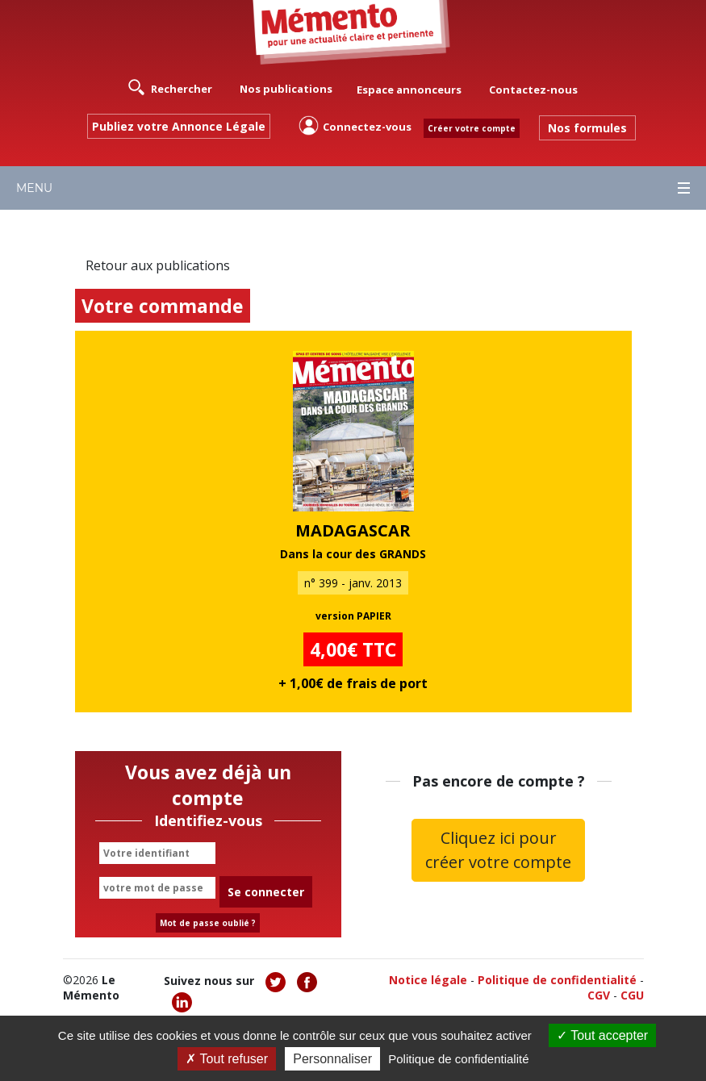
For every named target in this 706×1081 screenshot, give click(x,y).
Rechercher (170, 87)
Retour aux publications (158, 265)
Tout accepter (602, 1035)
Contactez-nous (533, 89)
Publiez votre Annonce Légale (178, 126)
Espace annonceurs (409, 89)
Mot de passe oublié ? (208, 923)
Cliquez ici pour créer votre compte (498, 850)
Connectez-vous (355, 125)
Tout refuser (227, 1059)
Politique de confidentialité (557, 979)
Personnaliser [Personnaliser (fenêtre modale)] (332, 1059)
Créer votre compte (472, 128)
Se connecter (266, 891)
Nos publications (286, 88)
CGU (632, 995)
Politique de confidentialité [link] (458, 1059)
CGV (598, 995)
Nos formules (587, 128)
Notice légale (428, 979)
